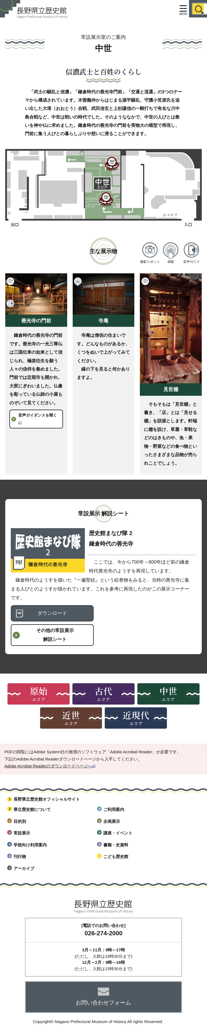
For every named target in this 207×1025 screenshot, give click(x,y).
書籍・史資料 (115, 844)
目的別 (20, 821)
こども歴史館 (115, 856)
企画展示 (111, 821)
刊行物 (20, 856)
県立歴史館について (32, 809)
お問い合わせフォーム (103, 1003)
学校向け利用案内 (30, 844)
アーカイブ (24, 868)
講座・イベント (117, 833)
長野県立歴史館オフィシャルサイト (47, 799)
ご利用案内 (113, 809)
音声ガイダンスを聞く (37, 418)
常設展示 (22, 833)
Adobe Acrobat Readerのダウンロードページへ (49, 766)
